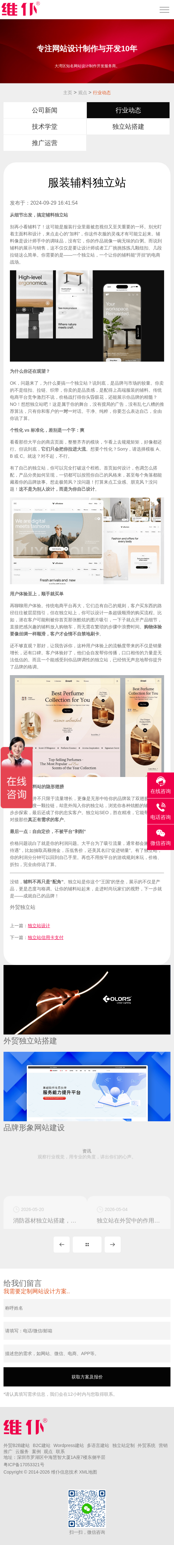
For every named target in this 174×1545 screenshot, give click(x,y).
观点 (82, 92)
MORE (87, 1245)
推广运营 (44, 142)
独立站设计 (39, 925)
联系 (60, 1451)
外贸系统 (146, 1445)
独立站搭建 (128, 126)
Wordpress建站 (69, 1445)
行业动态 (102, 92)
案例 (36, 1451)
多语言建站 (98, 1445)
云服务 (22, 1451)
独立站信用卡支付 (46, 937)
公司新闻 (44, 110)
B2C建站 (41, 1445)
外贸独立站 (22, 907)
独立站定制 (123, 1445)
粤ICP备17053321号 (24, 1464)
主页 (67, 92)
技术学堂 (44, 126)
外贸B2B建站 (17, 1445)
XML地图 (88, 1472)
